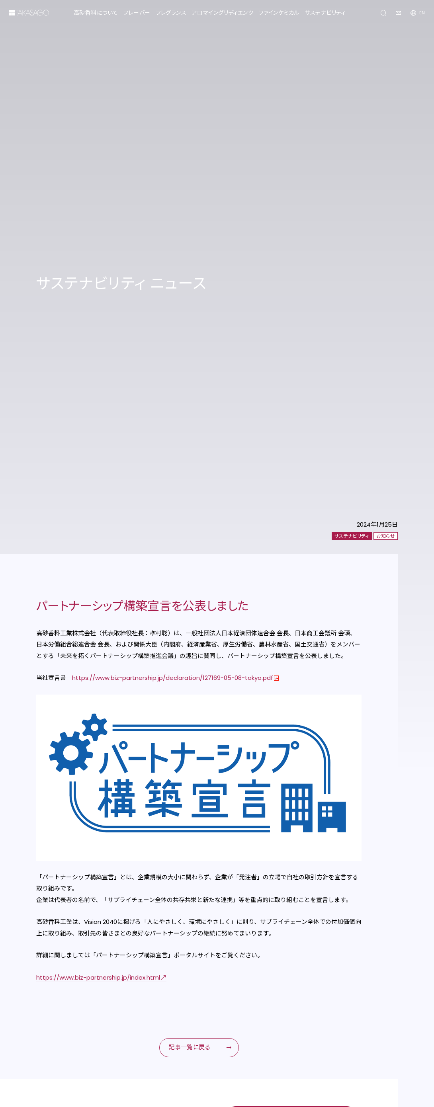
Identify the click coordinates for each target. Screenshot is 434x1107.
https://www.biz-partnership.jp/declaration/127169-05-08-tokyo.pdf (172, 678)
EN (422, 13)
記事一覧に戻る (189, 1047)
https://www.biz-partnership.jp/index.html (98, 977)
